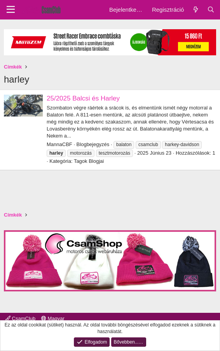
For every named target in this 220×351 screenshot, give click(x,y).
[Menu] (11, 9)
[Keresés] (210, 9)
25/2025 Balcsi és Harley (83, 98)
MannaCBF (59, 144)
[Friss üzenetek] (195, 9)
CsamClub (20, 318)
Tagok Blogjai (89, 161)
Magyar (53, 318)
